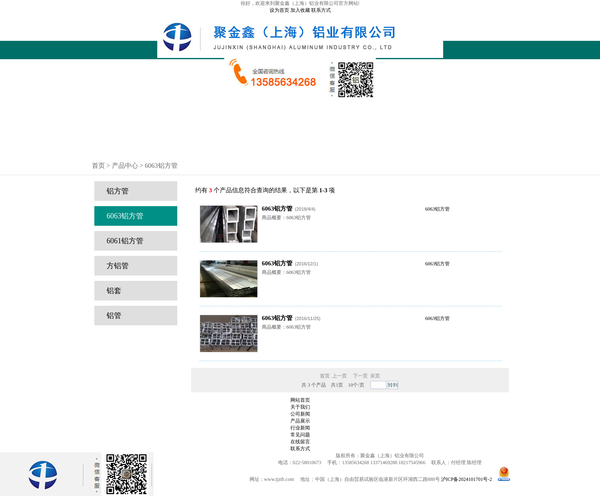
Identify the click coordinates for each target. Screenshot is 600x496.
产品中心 (300, 118)
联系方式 (321, 10)
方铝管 (118, 266)
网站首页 (300, 104)
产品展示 (300, 421)
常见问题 (300, 139)
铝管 (114, 315)
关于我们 (300, 407)
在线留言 (300, 146)
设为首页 (279, 10)
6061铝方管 (125, 241)
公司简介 (300, 111)
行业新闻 (300, 132)
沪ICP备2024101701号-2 (466, 479)
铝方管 (118, 191)
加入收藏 (300, 10)
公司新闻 (300, 125)
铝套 (114, 291)
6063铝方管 (125, 216)
